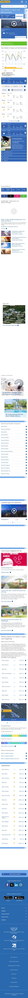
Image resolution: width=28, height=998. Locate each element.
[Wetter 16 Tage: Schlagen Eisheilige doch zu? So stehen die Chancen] (14, 211)
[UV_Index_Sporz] (6, 90)
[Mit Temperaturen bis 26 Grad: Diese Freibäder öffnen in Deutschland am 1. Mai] (15, 408)
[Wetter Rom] (14, 800)
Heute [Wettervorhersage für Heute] (2, 16)
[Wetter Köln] (14, 782)
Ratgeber (3, 920)
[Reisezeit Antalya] (14, 454)
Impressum (14, 974)
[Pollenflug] (22, 2)
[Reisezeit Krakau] (14, 457)
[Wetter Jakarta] (14, 826)
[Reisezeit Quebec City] (14, 470)
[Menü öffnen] (25, 1)
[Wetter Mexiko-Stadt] (14, 835)
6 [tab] (19, 522)
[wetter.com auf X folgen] (12, 885)
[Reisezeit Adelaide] (14, 459)
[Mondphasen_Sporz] (18, 90)
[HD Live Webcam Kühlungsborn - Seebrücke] (14, 513)
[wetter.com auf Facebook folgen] (7, 885)
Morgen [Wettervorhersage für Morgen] (7, 16)
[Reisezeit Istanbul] (14, 448)
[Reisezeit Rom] (14, 432)
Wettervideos (4, 917)
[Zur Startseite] (6, 1)
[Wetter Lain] (14, 669)
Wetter (3, 908)
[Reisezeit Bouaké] (14, 462)
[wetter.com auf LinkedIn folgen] (16, 885)
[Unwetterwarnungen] (14, 154)
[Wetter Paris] (14, 808)
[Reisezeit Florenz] (14, 434)
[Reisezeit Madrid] (14, 446)
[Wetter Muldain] (14, 682)
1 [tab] (8, 522)
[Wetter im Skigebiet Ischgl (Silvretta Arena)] (14, 758)
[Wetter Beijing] (14, 843)
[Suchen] (25, 6)
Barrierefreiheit (14, 982)
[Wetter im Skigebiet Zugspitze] (14, 753)
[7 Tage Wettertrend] (14, 152)
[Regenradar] (14, 157)
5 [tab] (17, 522)
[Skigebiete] (14, 160)
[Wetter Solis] (14, 691)
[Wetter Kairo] (14, 830)
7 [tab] (21, 723)
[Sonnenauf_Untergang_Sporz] (14, 86)
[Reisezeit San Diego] (14, 473)
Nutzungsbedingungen (14, 986)
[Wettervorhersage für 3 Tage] (14, 190)
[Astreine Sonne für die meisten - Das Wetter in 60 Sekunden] (13, 252)
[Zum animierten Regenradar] (11, 325)
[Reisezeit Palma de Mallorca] (14, 451)
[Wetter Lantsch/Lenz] (14, 686)
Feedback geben (13, 34)
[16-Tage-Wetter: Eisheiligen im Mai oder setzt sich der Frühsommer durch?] (12, 386)
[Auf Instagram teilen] (17, 196)
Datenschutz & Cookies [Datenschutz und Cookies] (14, 961)
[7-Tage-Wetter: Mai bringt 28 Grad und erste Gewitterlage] (13, 240)
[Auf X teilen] (11, 196)
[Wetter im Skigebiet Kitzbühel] (14, 756)
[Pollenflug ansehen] (20, 37)
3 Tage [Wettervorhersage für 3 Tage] (12, 16)
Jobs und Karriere (14, 957)
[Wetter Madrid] (14, 813)
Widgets (3, 911)
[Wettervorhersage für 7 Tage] (19, 190)
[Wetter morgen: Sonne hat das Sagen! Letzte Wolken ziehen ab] (13, 246)
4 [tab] (15, 522)
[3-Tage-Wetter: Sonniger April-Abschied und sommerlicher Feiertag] (13, 234)
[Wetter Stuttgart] (14, 791)
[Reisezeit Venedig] (14, 437)
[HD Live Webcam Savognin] (14, 23)
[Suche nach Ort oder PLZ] (14, 6)
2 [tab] (10, 522)
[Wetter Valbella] (14, 695)
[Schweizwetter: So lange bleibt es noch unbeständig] (14, 143)
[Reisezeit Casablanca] (14, 465)
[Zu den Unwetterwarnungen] (4, 96)
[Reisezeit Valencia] (14, 443)
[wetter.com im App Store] (19, 898)
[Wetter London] (14, 804)
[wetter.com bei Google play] (8, 898)
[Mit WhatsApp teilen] (23, 196)
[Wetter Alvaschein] (14, 699)
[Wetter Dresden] (14, 787)
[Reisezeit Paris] (14, 426)
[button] (14, 80)
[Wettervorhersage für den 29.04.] (8, 190)
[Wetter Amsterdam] (14, 795)
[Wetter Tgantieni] (14, 660)
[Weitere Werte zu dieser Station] (8, 746)
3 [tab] (13, 522)
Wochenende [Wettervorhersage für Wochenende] (19, 16)
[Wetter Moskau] (14, 839)
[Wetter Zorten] (14, 678)
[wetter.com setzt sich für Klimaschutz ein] (14, 939)
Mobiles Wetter (5, 914)
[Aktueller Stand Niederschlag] (14, 314)
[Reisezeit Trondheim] (14, 468)
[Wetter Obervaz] (14, 665)
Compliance (14, 978)
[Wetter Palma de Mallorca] (14, 817)
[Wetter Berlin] (14, 774)
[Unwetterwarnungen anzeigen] (14, 43)
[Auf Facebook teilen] (4, 196)
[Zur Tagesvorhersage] (14, 121)
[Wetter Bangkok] (14, 821)
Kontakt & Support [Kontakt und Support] (14, 969)
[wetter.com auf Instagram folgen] (21, 885)
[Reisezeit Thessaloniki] (14, 429)
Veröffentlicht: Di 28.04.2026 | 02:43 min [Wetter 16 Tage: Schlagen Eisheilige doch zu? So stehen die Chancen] (9, 226)
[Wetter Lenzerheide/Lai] (14, 673)
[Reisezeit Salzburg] (14, 440)
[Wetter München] (14, 769)
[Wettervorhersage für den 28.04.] (3, 190)
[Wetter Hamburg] (14, 778)
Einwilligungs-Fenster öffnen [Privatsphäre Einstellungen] (14, 965)
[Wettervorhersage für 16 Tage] (24, 190)
